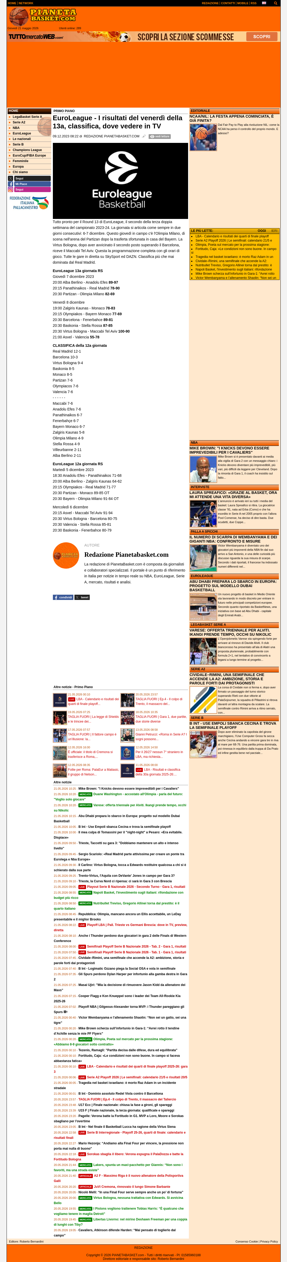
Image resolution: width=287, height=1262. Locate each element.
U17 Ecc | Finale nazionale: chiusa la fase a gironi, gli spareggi (125, 1105)
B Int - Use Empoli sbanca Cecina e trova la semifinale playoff (124, 827)
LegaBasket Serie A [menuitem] (25, 117)
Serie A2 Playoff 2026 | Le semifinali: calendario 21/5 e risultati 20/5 (132, 1077)
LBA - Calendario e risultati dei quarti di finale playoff (232, 236)
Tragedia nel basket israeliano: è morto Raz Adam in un (234, 257)
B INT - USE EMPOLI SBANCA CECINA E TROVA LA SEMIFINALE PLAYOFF (233, 725)
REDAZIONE (143, 1248)
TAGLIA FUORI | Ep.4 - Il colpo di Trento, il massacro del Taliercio (127, 1099)
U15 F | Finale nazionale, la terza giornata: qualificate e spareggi (126, 1110)
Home (13, 111)
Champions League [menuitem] (25, 150)
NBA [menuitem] (14, 128)
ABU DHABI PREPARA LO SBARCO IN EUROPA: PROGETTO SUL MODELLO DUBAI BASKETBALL (233, 585)
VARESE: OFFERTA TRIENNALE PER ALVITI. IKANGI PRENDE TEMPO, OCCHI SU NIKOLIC (230, 632)
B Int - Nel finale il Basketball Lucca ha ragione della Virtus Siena (126, 1127)
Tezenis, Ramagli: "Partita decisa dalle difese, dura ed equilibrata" (127, 1050)
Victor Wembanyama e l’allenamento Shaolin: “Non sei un (236, 278)
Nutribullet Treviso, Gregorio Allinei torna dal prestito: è (234, 265)
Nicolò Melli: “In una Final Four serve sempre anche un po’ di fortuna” (130, 1192)
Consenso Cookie (246, 1241)
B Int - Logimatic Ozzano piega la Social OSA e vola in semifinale (126, 968)
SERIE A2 (198, 669)
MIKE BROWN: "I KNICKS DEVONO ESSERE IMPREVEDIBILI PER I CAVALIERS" (229, 450)
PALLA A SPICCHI (204, 531)
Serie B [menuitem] (16, 144)
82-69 (110, 294)
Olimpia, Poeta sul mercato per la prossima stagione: (233, 245)
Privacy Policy (269, 1241)
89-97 (113, 282)
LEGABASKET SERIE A (208, 625)
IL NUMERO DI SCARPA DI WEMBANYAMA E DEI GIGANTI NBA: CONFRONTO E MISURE (233, 539)
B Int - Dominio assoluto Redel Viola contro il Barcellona (120, 1093)
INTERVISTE (200, 487)
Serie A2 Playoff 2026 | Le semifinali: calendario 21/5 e (234, 240)
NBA (194, 442)
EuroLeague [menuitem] (20, 133)
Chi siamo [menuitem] (18, 172)
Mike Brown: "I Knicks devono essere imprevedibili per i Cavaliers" (128, 788)
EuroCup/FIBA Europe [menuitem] (27, 155)
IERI (274, 231)
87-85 (108, 325)
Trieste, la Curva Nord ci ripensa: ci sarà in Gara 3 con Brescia (125, 881)
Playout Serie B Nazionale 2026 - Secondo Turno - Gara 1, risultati (131, 887)
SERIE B (197, 718)
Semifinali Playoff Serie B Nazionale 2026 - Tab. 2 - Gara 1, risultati (132, 946)
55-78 (94, 337)
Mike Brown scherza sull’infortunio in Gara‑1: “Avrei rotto (235, 274)
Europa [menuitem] (16, 166)
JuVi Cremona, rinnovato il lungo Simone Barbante (124, 1187)
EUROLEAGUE (202, 576)
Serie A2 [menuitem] (17, 122)
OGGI (262, 231)
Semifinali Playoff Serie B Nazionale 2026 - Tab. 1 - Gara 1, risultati (132, 952)
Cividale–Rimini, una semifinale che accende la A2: (231, 261)
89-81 (108, 320)
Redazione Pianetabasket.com (111, 136)
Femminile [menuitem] (18, 161)
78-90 (115, 288)
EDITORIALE (200, 111)
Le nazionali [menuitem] (20, 139)
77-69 (116, 314)
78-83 (110, 308)
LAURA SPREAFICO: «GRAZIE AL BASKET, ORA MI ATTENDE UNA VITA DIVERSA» (233, 494)
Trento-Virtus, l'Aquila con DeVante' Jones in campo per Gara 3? (126, 876)
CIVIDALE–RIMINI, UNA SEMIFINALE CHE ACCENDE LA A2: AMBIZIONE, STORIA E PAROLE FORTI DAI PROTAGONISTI (227, 679)
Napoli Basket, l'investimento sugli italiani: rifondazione (234, 269)
